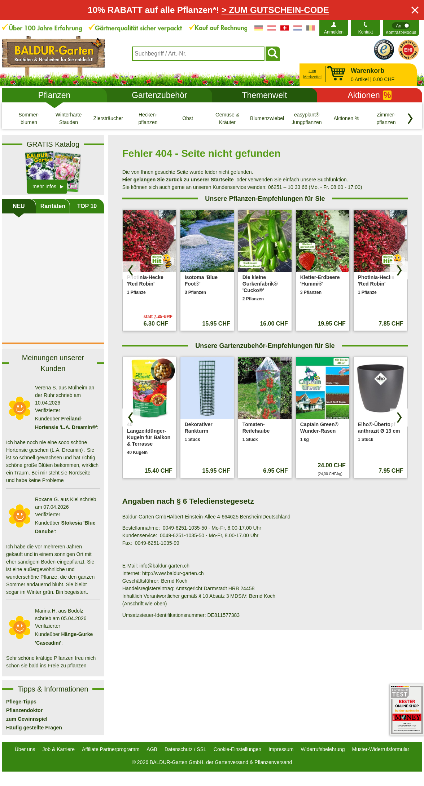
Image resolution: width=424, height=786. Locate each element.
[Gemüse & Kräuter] (227, 118)
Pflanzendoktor (24, 710)
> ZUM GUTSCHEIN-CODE (275, 10)
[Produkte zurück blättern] (131, 270)
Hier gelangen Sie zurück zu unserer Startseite (178, 179)
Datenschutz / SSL (185, 749)
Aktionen (369, 95)
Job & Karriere (59, 749)
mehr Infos (44, 186)
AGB (152, 749)
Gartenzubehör (159, 95)
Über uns (25, 749)
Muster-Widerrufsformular (381, 749)
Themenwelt (264, 95)
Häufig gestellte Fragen (34, 727)
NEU (19, 206)
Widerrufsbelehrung (323, 749)
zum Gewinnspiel (26, 719)
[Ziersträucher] (108, 118)
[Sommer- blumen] (29, 118)
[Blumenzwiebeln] (267, 118)
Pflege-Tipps (21, 702)
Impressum (280, 749)
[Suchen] (273, 54)
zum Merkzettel (312, 74)
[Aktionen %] (346, 118)
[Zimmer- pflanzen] (386, 118)
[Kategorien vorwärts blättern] (410, 119)
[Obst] (187, 118)
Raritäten (52, 206)
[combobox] (198, 54)
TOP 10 (87, 206)
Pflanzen (54, 95)
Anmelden (334, 32)
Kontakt (365, 32)
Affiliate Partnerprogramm (110, 749)
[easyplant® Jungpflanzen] (307, 118)
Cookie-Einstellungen (237, 749)
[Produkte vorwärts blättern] (399, 270)
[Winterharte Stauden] (68, 118)
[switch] (401, 28)
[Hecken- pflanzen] (148, 118)
